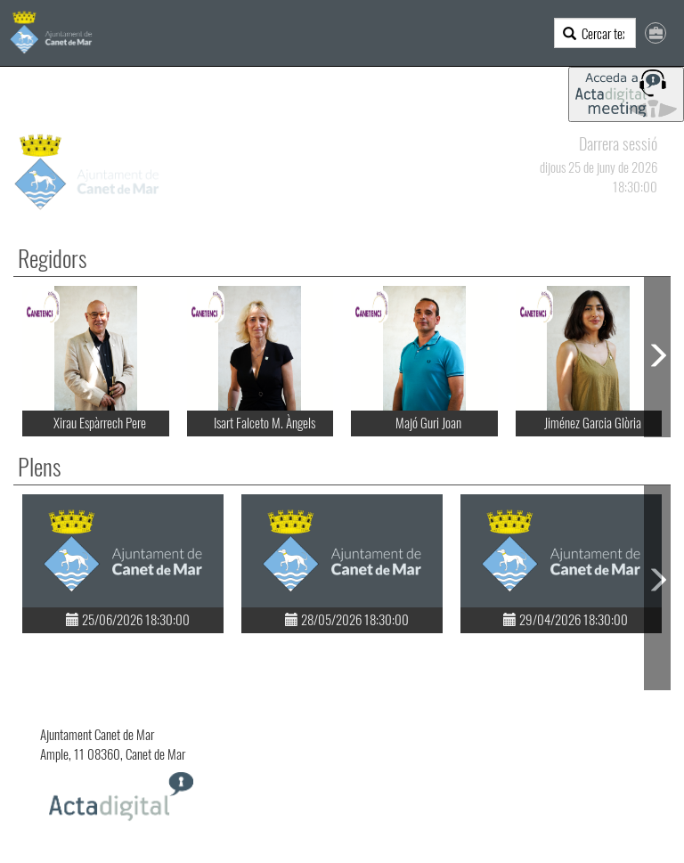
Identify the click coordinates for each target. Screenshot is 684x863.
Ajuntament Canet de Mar (97, 734)
